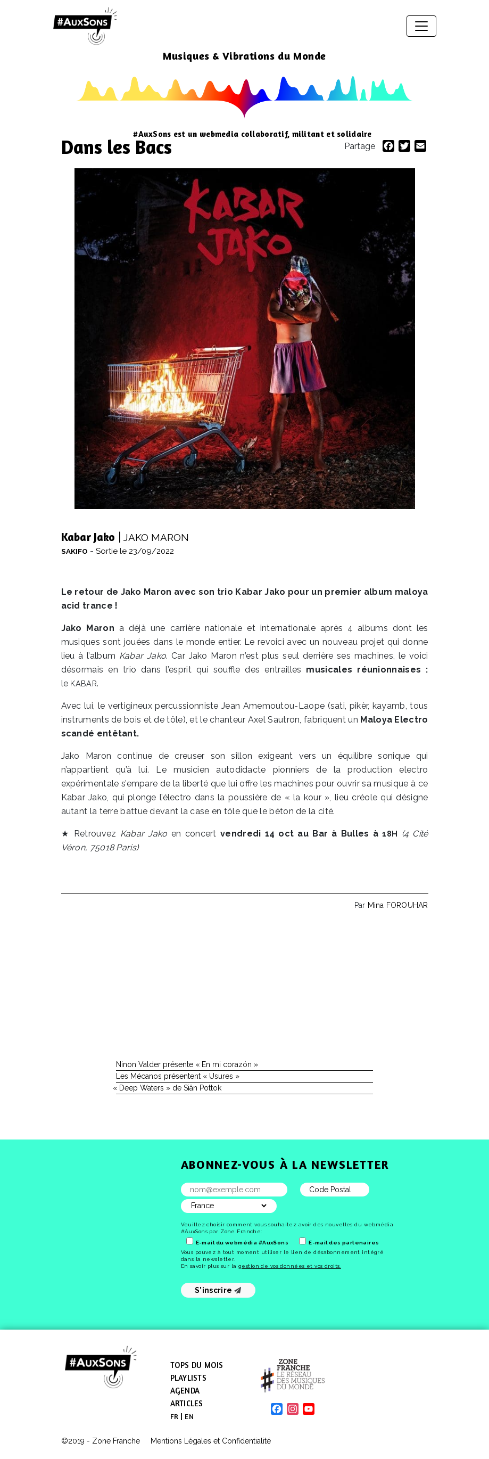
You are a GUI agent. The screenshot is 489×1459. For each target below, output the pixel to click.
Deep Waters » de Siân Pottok (168, 1088)
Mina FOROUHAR (398, 905)
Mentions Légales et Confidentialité (211, 1441)
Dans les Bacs (116, 146)
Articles (186, 1403)
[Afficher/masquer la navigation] (421, 26)
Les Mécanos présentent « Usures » (177, 1076)
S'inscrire (218, 1290)
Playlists (188, 1378)
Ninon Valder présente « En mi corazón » (187, 1064)
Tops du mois (196, 1365)
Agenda (185, 1391)
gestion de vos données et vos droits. (289, 1266)
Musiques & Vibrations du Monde (244, 55)
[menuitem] (174, 1416)
